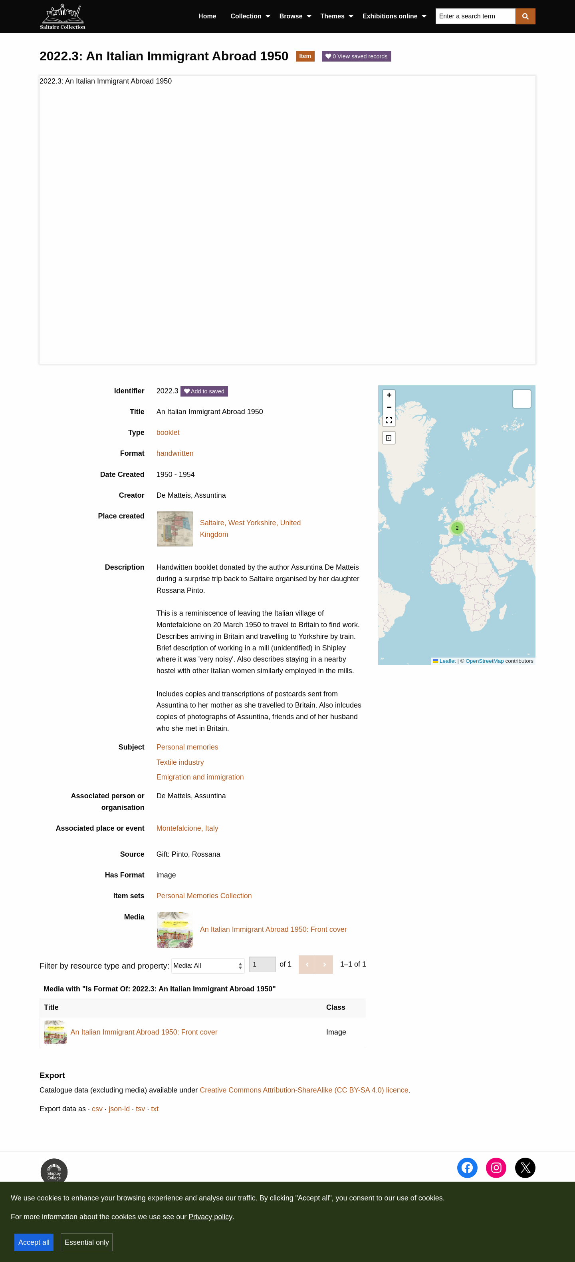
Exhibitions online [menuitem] (390, 16)
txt (155, 1109)
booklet (168, 433)
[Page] (262, 964)
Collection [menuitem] (246, 16)
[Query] (476, 16)
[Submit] (525, 16)
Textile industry (180, 762)
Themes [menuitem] (333, 16)
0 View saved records (356, 56)
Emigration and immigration (200, 777)
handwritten (175, 453)
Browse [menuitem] (291, 16)
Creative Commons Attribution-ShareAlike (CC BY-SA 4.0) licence (304, 1090)
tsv (140, 1109)
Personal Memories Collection (204, 896)
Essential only (87, 1242)
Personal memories (187, 747)
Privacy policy (210, 1217)
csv (97, 1109)
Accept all (34, 1242)
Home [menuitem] (207, 16)
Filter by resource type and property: (142, 965)
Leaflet (444, 661)
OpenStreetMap (485, 661)
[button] (457, 528)
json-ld (119, 1109)
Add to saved (204, 391)
